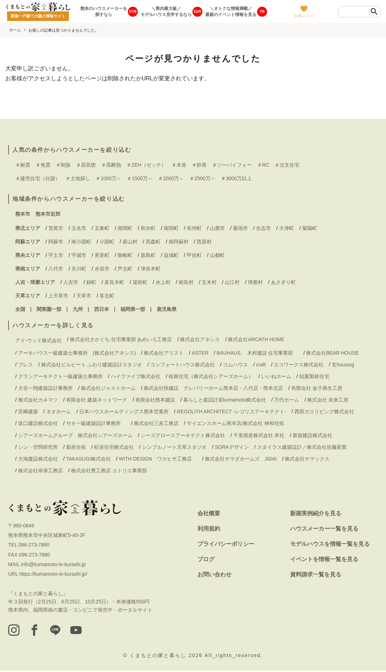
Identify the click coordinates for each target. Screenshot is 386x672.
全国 (20, 309)
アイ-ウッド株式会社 (38, 340)
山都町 (217, 255)
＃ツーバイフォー (232, 165)
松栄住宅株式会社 (114, 447)
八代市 (55, 269)
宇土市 (55, 255)
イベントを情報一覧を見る (324, 559)
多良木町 (114, 282)
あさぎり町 (283, 282)
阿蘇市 (55, 241)
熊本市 (22, 214)
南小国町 (81, 241)
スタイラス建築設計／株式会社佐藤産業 (302, 447)
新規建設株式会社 (312, 435)
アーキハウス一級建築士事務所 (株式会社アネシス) (77, 353)
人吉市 (70, 282)
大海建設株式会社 (38, 459)
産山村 (130, 241)
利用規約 (208, 529)
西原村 (204, 241)
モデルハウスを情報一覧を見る (330, 544)
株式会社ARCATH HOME (256, 339)
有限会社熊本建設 (155, 400)
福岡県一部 (132, 309)
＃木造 (179, 165)
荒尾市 (55, 228)
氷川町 (78, 269)
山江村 (232, 282)
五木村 (209, 282)
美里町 (101, 255)
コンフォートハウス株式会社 (182, 364)
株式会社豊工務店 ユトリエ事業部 (109, 470)
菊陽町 (309, 228)
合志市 (263, 228)
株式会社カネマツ (38, 400)
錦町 (91, 282)
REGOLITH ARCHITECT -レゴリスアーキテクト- (231, 411)
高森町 (153, 241)
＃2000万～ (171, 178)
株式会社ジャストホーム (108, 388)
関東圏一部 (49, 309)
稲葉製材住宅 (314, 376)
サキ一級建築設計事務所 (96, 423)
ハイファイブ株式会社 (136, 376)
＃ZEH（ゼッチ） (146, 165)
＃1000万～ (108, 178)
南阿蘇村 (179, 241)
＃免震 (43, 165)
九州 (78, 309)
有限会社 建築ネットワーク (96, 400)
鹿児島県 (166, 309)
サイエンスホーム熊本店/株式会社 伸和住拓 (235, 423)
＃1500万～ (140, 178)
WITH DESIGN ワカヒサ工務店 (158, 459)
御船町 (125, 255)
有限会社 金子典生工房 (316, 388)
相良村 (186, 282)
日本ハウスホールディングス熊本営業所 (124, 411)
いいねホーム (276, 376)
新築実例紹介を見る (315, 513)
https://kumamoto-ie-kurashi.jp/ (53, 574)
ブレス (25, 364)
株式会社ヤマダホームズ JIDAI (241, 459)
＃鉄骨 (199, 165)
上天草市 (58, 296)
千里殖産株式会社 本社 (258, 435)
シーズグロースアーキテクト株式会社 (183, 435)
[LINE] (61, 631)
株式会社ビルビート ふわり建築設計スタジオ (91, 364)
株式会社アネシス (200, 339)
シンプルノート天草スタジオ (174, 447)
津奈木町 (151, 269)
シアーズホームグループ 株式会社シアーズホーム (75, 435)
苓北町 (106, 296)
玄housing (343, 364)
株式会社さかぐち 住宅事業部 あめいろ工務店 (121, 339)
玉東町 (101, 228)
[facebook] (38, 631)
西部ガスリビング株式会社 (324, 411)
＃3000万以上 (236, 178)
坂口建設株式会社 (38, 423)
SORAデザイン (232, 447)
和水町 (148, 228)
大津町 (286, 228)
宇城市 (78, 255)
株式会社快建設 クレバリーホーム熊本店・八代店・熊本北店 (213, 388)
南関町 (125, 228)
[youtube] (84, 631)
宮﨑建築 (28, 411)
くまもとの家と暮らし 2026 (167, 656)
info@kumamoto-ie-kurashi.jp (53, 564)
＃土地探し (77, 178)
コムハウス (235, 364)
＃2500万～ (202, 178)
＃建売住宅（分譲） (37, 178)
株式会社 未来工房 (327, 400)
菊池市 (240, 228)
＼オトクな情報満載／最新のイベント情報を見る (230, 11)
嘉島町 (148, 255)
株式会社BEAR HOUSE (332, 353)
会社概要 (208, 513)
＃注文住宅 (286, 165)
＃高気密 (86, 165)
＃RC (263, 165)
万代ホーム (286, 400)
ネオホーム (58, 411)
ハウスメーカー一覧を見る (324, 529)
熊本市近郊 (48, 214)
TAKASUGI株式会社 (88, 459)
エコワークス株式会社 (299, 364)
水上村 (163, 282)
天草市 (83, 296)
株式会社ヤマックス (307, 459)
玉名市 (78, 228)
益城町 (171, 255)
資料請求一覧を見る (315, 574)
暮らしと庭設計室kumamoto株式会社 (224, 400)
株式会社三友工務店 (156, 423)
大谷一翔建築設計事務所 (45, 388)
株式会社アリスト (164, 353)
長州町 (194, 228)
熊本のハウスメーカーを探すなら (103, 11)
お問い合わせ (214, 574)
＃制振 (63, 165)
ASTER (200, 353)
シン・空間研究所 (38, 447)
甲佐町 (194, 255)
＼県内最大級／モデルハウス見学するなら (166, 11)
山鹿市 (217, 228)
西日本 (101, 309)
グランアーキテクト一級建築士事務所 (60, 376)
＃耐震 (22, 165)
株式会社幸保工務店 (40, 470)
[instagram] (14, 631)
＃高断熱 (111, 165)
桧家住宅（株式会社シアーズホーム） (211, 376)
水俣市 (101, 269)
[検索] (374, 12)
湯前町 (139, 282)
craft (261, 364)
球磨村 (255, 282)
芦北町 (125, 269)
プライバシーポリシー (225, 544)
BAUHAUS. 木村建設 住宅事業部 (257, 353)
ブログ (205, 559)
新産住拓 (76, 447)
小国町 (106, 241)
